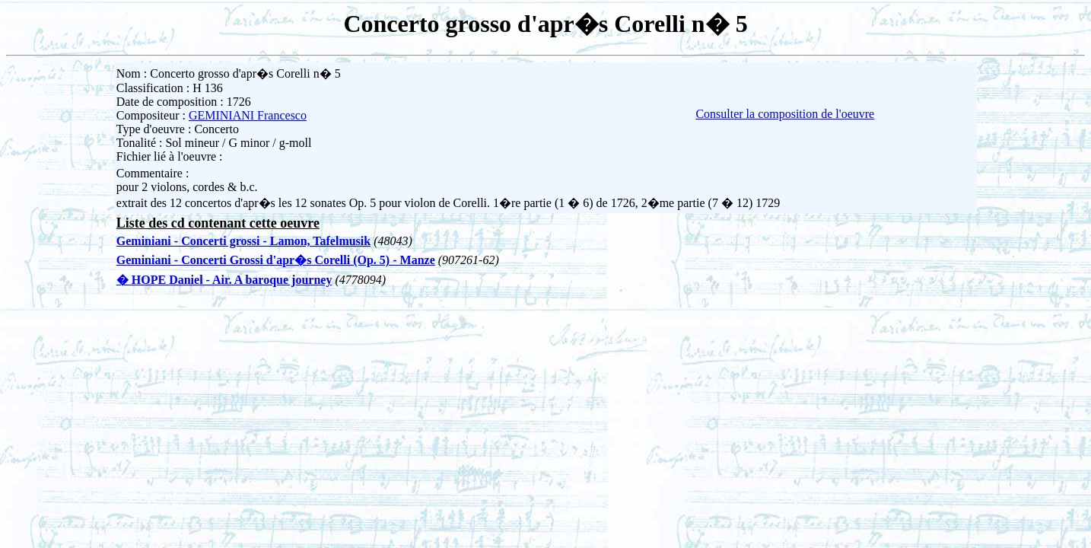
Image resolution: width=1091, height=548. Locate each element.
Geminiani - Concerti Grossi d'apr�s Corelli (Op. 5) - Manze (275, 259)
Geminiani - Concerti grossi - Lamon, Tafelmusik (243, 240)
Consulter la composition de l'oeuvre (784, 113)
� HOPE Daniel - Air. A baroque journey (224, 279)
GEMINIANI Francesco (248, 115)
